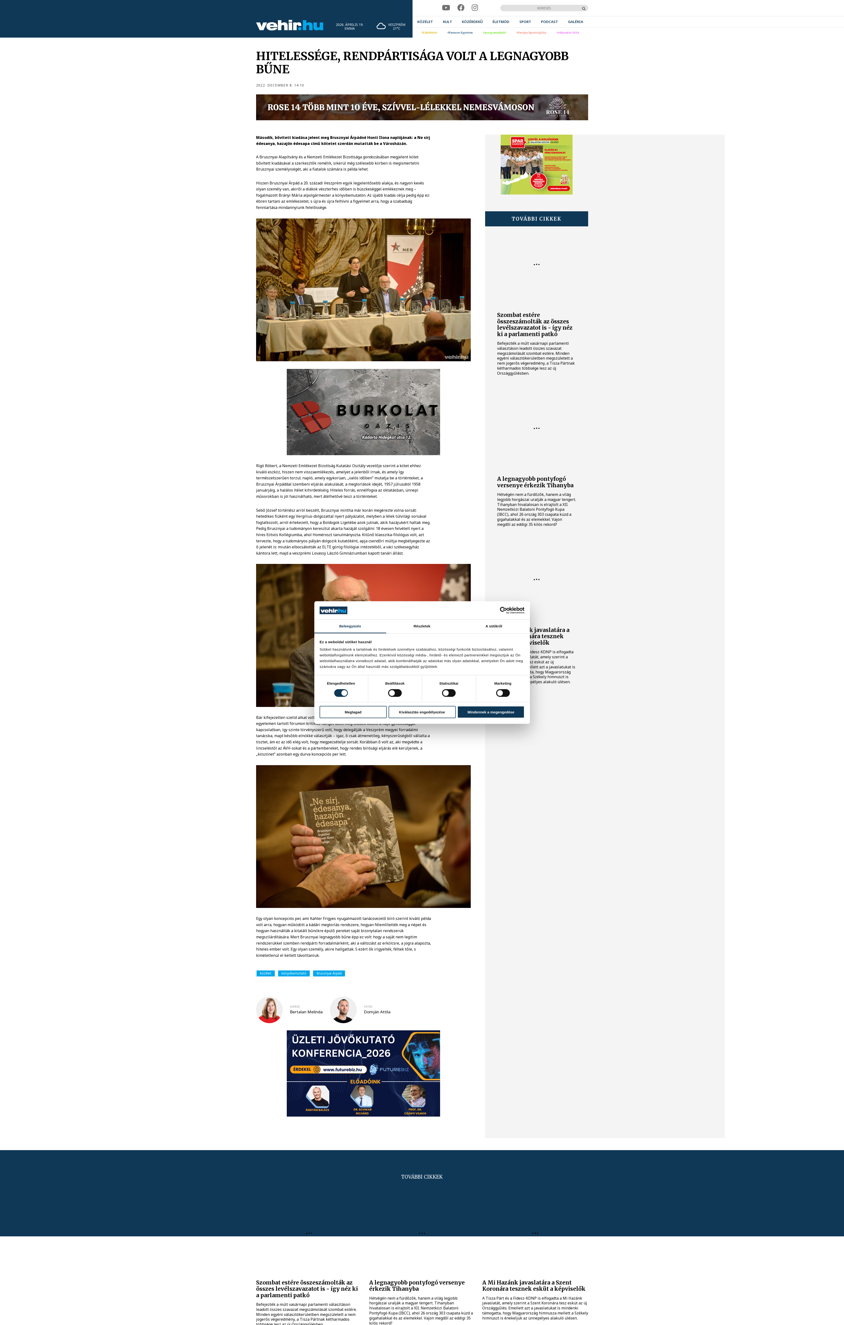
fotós (368, 1006)
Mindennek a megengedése (490, 712)
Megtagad (353, 712)
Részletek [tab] (421, 626)
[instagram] (475, 8)
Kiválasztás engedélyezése (422, 712)
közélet (265, 973)
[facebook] (461, 8)
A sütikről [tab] (494, 626)
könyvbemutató (293, 973)
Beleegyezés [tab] (350, 626)
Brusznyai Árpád (329, 973)
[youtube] (446, 8)
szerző (295, 1006)
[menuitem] (425, 21)
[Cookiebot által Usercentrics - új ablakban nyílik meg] (503, 610)
